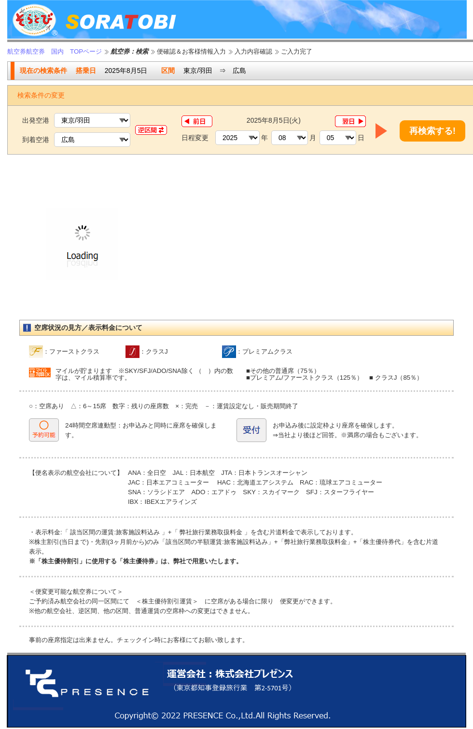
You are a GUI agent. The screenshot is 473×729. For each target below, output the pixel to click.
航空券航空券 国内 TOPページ (54, 51)
